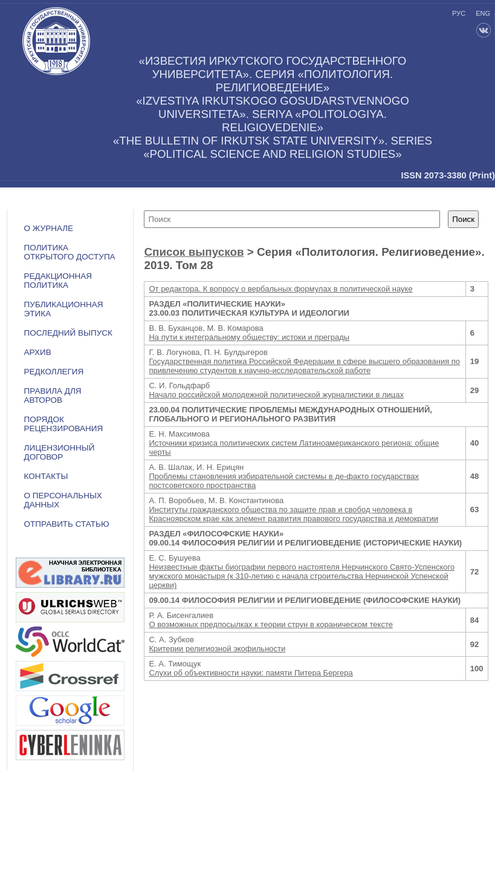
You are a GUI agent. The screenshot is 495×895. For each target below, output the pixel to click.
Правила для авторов (53, 395)
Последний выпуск (68, 332)
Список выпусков (194, 252)
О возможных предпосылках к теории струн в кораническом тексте (270, 624)
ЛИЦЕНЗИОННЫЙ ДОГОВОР (59, 452)
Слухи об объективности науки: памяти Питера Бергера (250, 672)
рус (458, 13)
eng (483, 13)
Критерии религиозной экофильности (217, 648)
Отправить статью (66, 524)
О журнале (49, 228)
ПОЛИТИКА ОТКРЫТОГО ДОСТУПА (69, 252)
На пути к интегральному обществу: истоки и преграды (249, 337)
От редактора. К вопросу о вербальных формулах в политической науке (280, 288)
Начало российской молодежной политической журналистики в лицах (276, 394)
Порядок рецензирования (63, 424)
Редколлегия (54, 371)
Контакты (46, 476)
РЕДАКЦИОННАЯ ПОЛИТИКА (58, 281)
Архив (37, 352)
